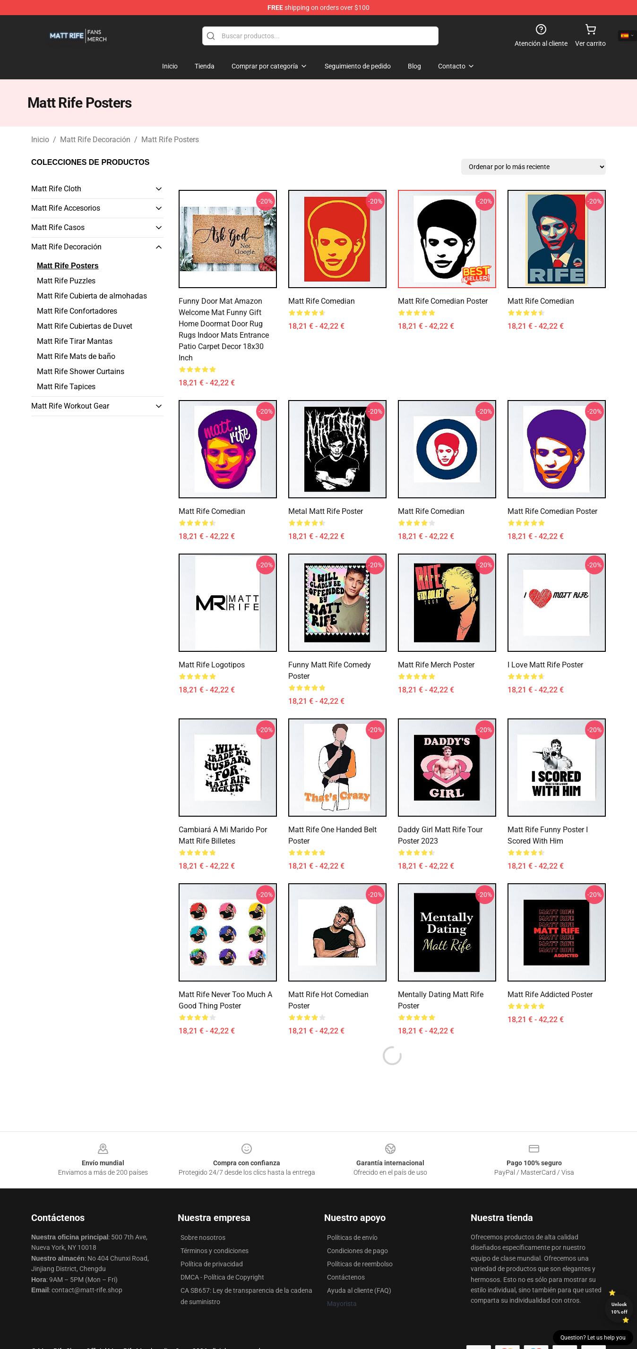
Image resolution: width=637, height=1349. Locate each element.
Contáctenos (346, 1277)
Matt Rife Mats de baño (76, 356)
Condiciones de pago (357, 1251)
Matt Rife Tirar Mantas (74, 341)
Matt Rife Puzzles (66, 280)
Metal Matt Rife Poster (325, 511)
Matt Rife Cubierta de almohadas (92, 295)
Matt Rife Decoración (95, 139)
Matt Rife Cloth (56, 188)
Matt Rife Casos (58, 227)
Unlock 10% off (619, 1308)
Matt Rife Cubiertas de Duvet (84, 326)
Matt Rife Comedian (321, 301)
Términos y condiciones (215, 1251)
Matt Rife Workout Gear (70, 405)
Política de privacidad (212, 1264)
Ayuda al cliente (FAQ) (359, 1290)
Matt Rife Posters (170, 139)
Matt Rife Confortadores (77, 311)
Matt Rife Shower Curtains (80, 371)
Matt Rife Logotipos (212, 664)
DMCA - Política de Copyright (222, 1277)
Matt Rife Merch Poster (436, 664)
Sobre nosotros (203, 1237)
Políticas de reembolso (360, 1264)
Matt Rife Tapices (66, 386)
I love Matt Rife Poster (545, 664)
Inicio (40, 139)
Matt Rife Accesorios (65, 208)
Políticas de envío (352, 1237)
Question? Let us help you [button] (593, 1337)
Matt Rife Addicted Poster (550, 994)
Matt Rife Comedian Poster (443, 301)
